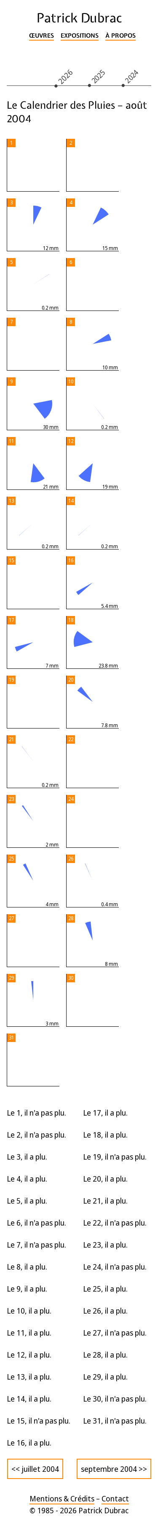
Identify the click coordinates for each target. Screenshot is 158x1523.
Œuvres (41, 35)
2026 (65, 76)
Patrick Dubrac (79, 17)
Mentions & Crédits (61, 1498)
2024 (132, 76)
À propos (120, 35)
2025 (98, 76)
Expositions (80, 35)
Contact (115, 1498)
